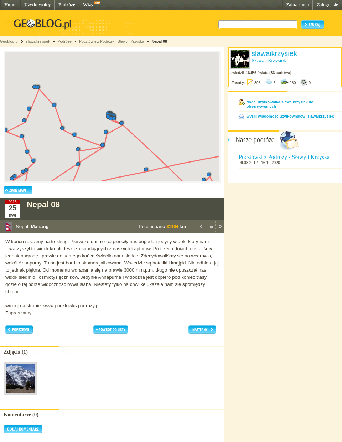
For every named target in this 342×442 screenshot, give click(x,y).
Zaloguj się (327, 4)
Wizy (88, 4)
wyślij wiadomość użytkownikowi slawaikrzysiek (290, 116)
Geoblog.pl (9, 41)
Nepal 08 (159, 41)
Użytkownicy (37, 4)
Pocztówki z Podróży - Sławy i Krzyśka (111, 41)
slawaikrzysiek (38, 41)
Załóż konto (297, 4)
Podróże (66, 4)
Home (10, 4)
